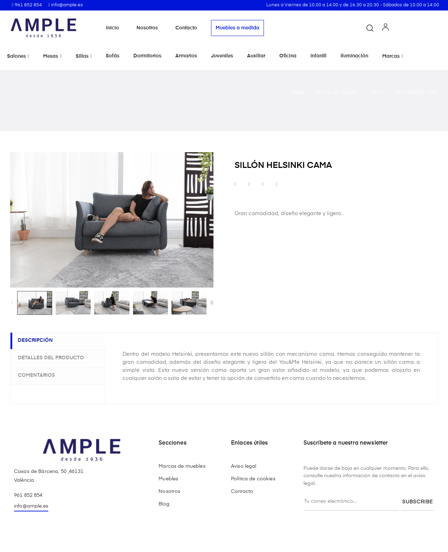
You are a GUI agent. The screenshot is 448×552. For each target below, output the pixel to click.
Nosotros (147, 28)
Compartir (235, 185)
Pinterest (276, 185)
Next (211, 302)
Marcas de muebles (182, 466)
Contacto (186, 28)
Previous (11, 302)
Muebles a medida (237, 28)
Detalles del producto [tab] (54, 357)
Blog (164, 504)
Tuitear (249, 185)
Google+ (263, 185)
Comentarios (39, 374)
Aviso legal (244, 466)
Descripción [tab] (38, 340)
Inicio (112, 28)
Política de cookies (253, 478)
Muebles (168, 478)
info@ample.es (31, 506)
